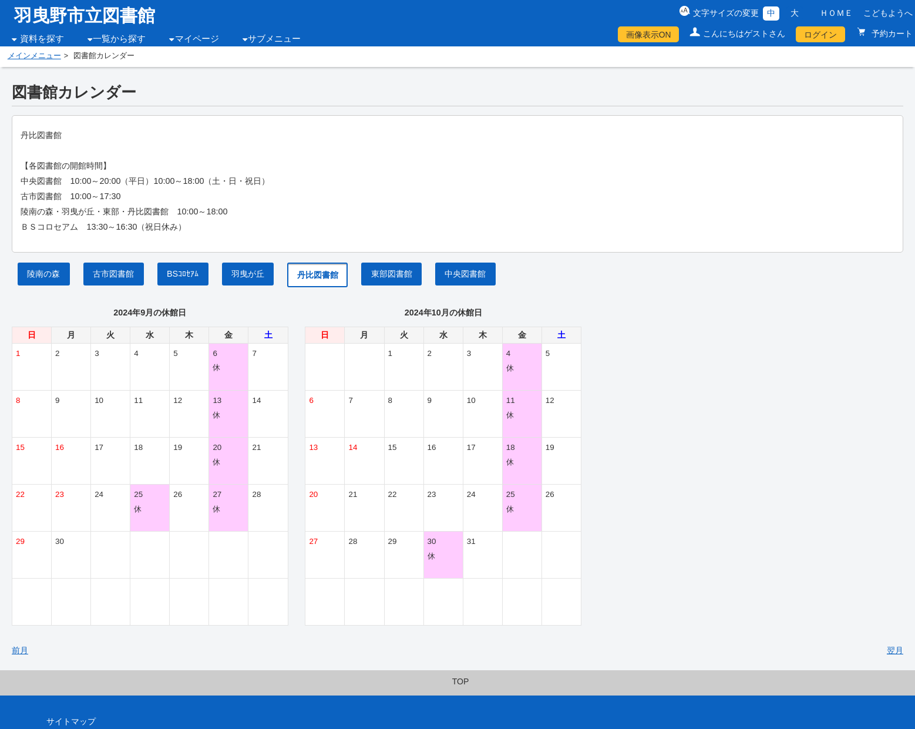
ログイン (820, 34)
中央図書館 (465, 273)
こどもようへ (888, 13)
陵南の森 (43, 273)
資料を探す (42, 38)
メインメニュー (34, 56)
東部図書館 (391, 273)
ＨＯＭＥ (836, 13)
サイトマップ (71, 721)
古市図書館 (113, 273)
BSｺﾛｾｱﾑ (183, 273)
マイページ (197, 38)
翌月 (895, 650)
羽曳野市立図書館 (84, 15)
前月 (20, 650)
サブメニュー (274, 38)
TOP (460, 681)
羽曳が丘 (247, 273)
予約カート (891, 33)
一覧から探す (119, 38)
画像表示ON (648, 34)
